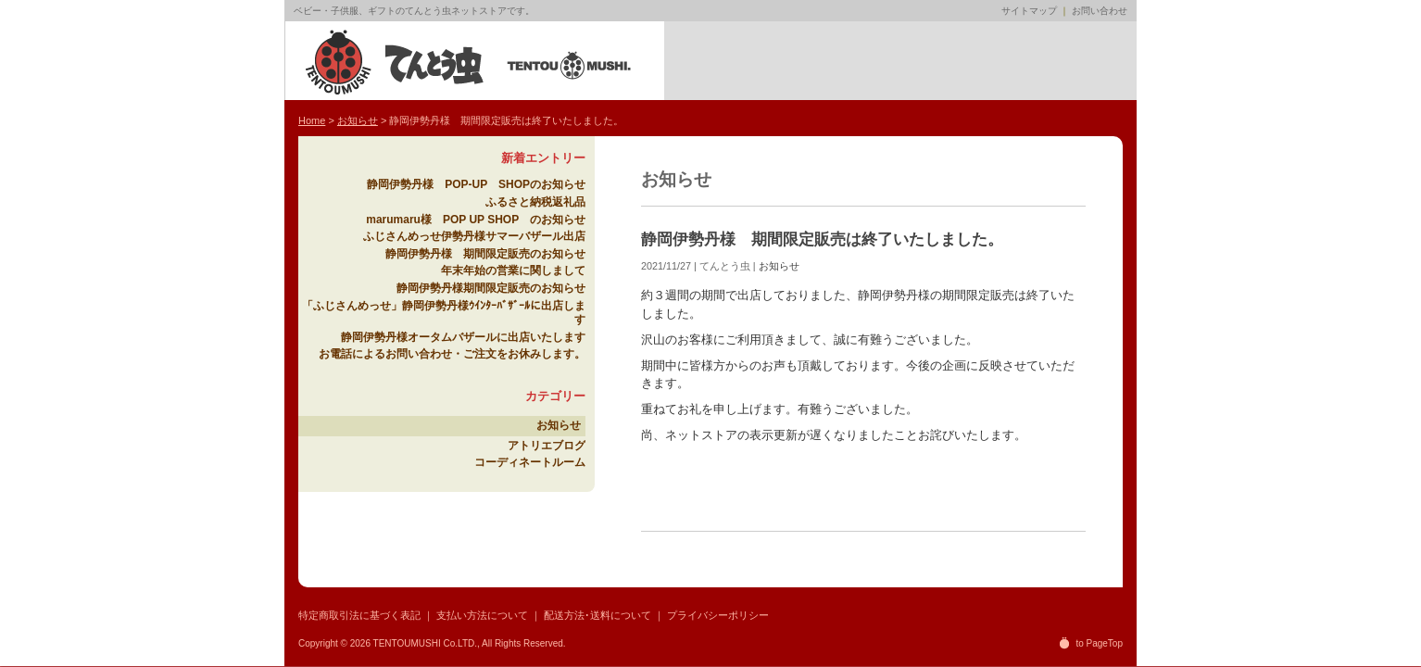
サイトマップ (1029, 11)
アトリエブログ (939, 60)
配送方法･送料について (597, 615)
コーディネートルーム (529, 462)
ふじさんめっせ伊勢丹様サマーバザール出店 (474, 236)
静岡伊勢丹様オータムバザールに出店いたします (463, 337)
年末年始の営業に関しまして (513, 270)
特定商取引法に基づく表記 (359, 615)
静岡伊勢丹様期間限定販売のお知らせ (490, 288)
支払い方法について (482, 615)
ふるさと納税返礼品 (535, 201)
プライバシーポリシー (718, 615)
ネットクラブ (1018, 60)
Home (703, 60)
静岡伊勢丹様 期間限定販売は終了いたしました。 (822, 239)
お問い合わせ (1099, 11)
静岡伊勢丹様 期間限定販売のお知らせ (485, 253)
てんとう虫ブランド (861, 60)
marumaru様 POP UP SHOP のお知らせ (475, 219)
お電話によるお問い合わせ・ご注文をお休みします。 (452, 353)
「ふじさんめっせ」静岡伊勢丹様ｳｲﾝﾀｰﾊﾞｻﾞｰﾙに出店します (443, 313)
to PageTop (1099, 643)
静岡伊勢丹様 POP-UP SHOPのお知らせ (476, 184)
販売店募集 (1097, 60)
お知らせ (779, 265)
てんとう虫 (469, 60)
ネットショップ (782, 60)
